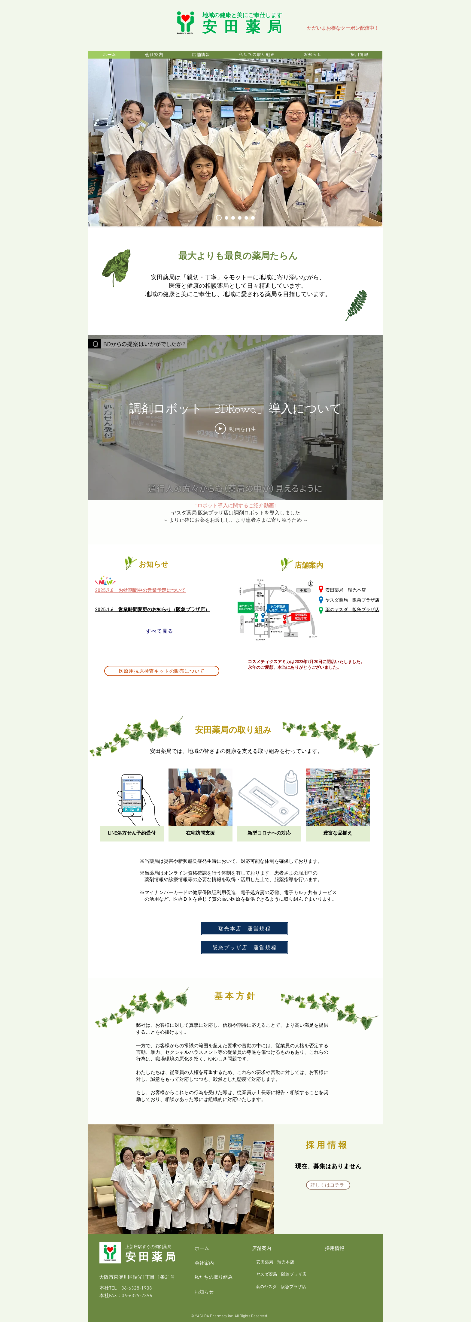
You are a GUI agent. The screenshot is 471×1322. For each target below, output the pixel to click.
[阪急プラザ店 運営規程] (244, 947)
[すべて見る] (159, 631)
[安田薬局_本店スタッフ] (226, 218)
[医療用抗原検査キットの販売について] (161, 671)
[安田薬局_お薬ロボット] (253, 218)
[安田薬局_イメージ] (240, 218)
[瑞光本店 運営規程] (244, 928)
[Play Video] (235, 429)
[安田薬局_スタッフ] (246, 218)
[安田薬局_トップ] (219, 218)
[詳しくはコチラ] (328, 1185)
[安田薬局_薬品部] (233, 218)
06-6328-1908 (136, 1288)
